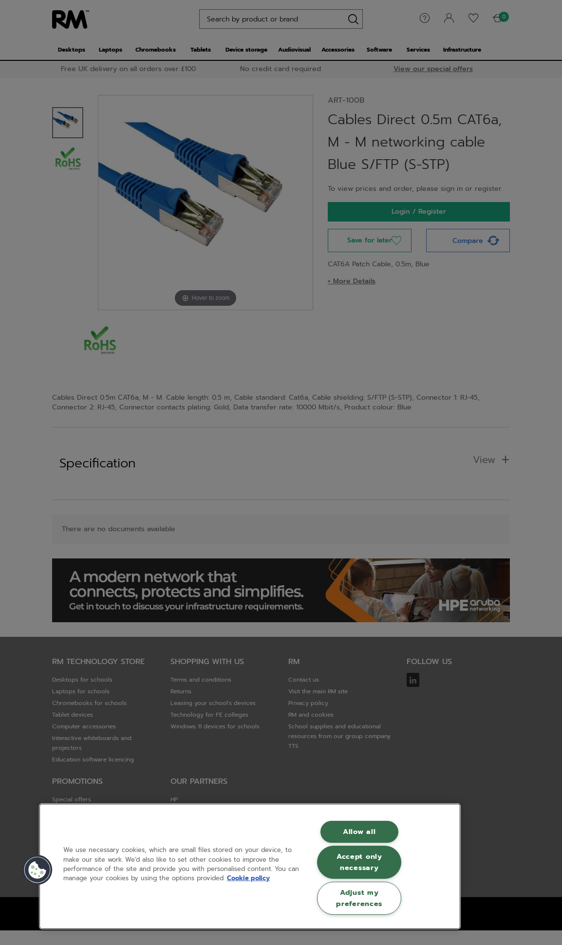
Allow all (359, 831)
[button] (37, 870)
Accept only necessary (359, 862)
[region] (250, 866)
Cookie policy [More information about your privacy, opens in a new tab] (248, 878)
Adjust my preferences (359, 898)
